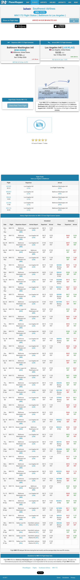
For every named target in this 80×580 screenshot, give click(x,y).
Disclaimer (66, 577)
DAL (21, 525)
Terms (59, 577)
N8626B (59, 523)
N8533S (58, 287)
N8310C (59, 442)
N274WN (59, 508)
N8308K (59, 265)
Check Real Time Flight (17, 106)
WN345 (8, 197)
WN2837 (8, 192)
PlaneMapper (27, 568)
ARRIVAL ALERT (74, 20)
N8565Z (58, 420)
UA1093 (8, 202)
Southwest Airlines (44, 8)
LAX (28, 188)
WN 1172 (40, 12)
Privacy (74, 577)
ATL (37, 525)
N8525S (58, 471)
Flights (35, 568)
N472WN (59, 302)
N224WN (59, 449)
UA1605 (8, 186)
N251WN (59, 390)
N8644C (59, 272)
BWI (60, 188)
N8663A (59, 515)
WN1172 (54, 568)
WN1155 (8, 208)
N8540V (58, 501)
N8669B (59, 383)
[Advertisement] (40, 34)
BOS (21, 252)
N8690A (59, 338)
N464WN (59, 280)
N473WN (59, 479)
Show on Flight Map (10, 20)
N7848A (59, 397)
